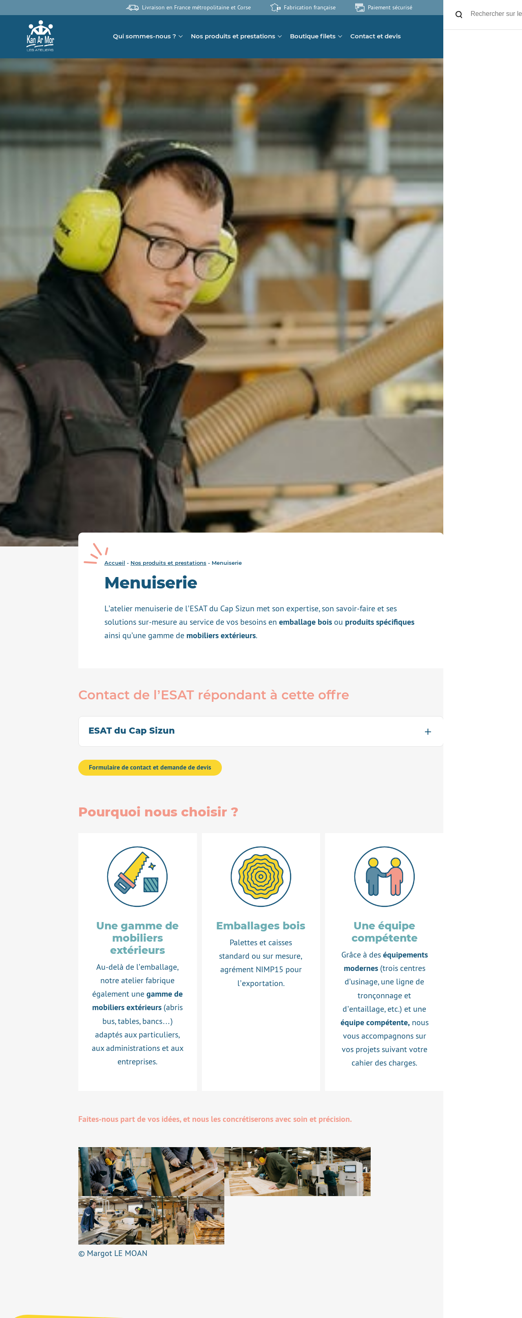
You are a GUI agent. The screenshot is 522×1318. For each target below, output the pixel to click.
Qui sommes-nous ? (144, 36)
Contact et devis (375, 36)
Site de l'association (489, 7)
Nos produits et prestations (233, 36)
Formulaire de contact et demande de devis (150, 767)
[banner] (40, 36)
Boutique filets (313, 36)
